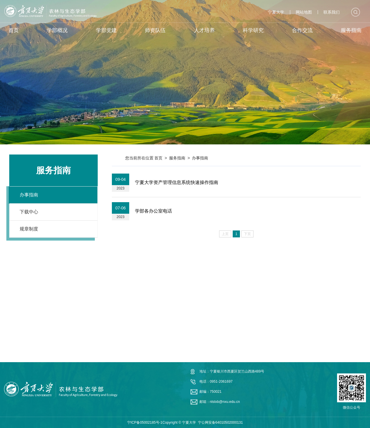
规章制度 (29, 228)
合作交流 (302, 30)
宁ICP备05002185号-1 (144, 422)
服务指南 (351, 30)
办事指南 (29, 194)
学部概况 (57, 30)
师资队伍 (155, 30)
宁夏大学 (276, 12)
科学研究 (253, 30)
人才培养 (204, 30)
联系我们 (331, 12)
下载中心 (29, 211)
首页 (13, 30)
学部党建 (106, 30)
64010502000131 (229, 422)
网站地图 (304, 12)
